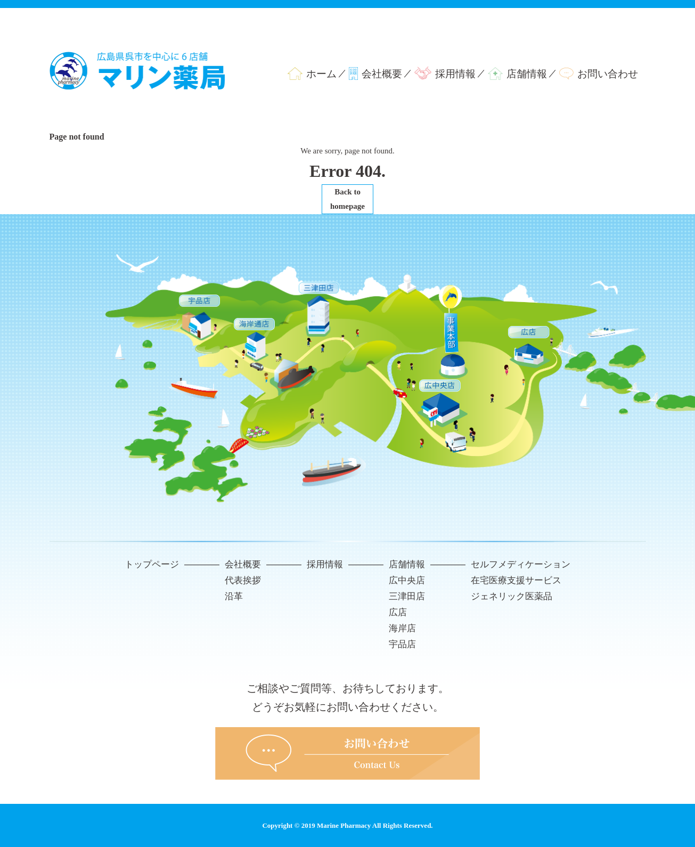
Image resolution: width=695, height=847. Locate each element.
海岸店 (402, 628)
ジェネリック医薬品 (511, 596)
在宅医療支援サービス (516, 580)
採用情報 (455, 73)
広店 (398, 612)
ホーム (321, 73)
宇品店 (402, 644)
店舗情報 (526, 73)
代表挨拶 (243, 580)
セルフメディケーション (520, 564)
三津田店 (407, 596)
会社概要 (382, 73)
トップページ (152, 564)
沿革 (234, 596)
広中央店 (407, 580)
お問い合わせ (607, 73)
